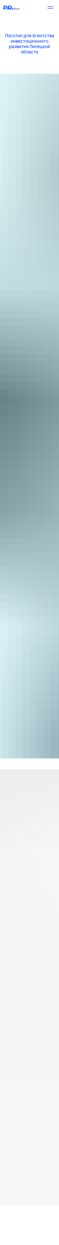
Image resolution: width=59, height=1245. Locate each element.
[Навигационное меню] (50, 7)
